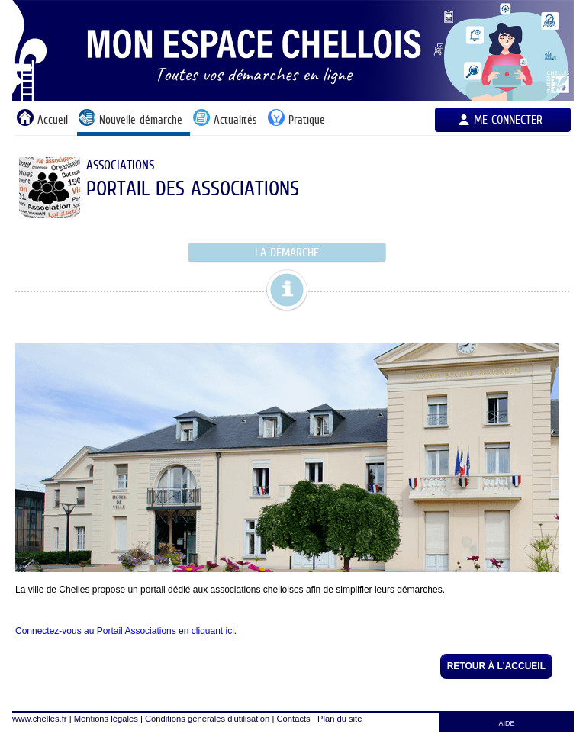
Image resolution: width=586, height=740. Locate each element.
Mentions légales (106, 718)
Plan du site (339, 718)
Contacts (294, 718)
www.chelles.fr (39, 718)
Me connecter (508, 119)
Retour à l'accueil (496, 666)
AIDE (507, 723)
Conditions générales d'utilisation (207, 718)
